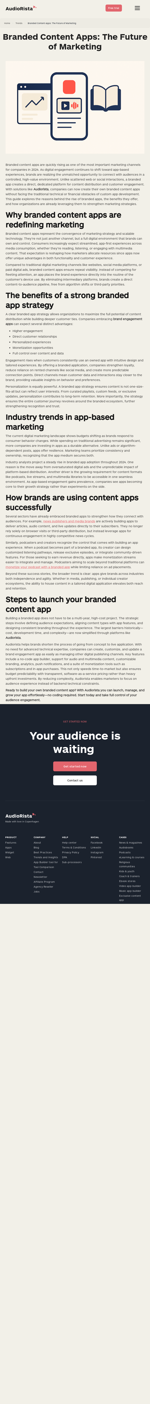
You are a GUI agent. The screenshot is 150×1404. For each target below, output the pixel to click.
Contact (39, 871)
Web (8, 857)
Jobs (36, 891)
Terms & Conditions (74, 847)
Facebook (97, 842)
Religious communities (127, 864)
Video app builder (130, 885)
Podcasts (125, 852)
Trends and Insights (46, 857)
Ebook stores (127, 881)
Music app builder (130, 890)
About (37, 842)
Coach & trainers (129, 876)
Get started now (75, 766)
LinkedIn (96, 847)
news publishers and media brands (69, 521)
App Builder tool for (46, 862)
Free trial (113, 7)
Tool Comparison (44, 867)
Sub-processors (72, 862)
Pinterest (96, 857)
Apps (8, 847)
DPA (64, 857)
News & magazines (130, 842)
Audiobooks (126, 847)
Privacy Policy (70, 852)
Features (10, 842)
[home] (21, 8)
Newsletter (40, 876)
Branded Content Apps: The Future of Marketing (52, 23)
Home (7, 23)
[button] (137, 8)
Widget (9, 852)
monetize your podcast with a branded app (38, 567)
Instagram (97, 852)
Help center (69, 842)
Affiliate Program (44, 881)
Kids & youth (126, 871)
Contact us (75, 780)
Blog (36, 847)
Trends (19, 23)
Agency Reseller (43, 886)
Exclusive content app (130, 897)
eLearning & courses (131, 857)
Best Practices (43, 852)
